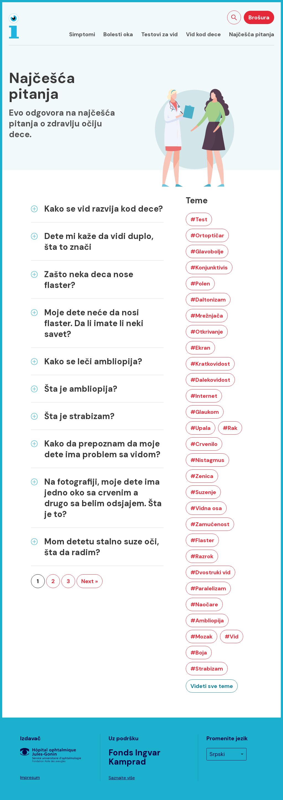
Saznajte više (122, 778)
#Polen (200, 283)
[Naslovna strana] (14, 26)
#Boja (198, 652)
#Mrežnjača (206, 315)
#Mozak (201, 636)
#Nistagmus (207, 460)
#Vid (232, 636)
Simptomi (82, 34)
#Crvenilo (204, 444)
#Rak (230, 428)
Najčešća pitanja (251, 34)
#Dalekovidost (210, 379)
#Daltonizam (208, 299)
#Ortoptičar (207, 235)
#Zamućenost (209, 524)
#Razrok (201, 556)
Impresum (30, 777)
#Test (198, 219)
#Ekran (200, 347)
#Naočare (204, 604)
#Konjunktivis (209, 267)
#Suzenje (203, 492)
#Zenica (201, 476)
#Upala (200, 428)
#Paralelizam (208, 588)
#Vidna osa (206, 508)
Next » (89, 581)
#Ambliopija (207, 620)
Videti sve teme (211, 686)
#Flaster (202, 540)
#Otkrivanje (206, 331)
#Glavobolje (207, 251)
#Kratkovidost (210, 363)
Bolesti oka (118, 34)
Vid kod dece (203, 34)
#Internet (203, 395)
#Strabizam (206, 668)
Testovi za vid (159, 34)
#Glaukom (204, 411)
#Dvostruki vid (210, 572)
